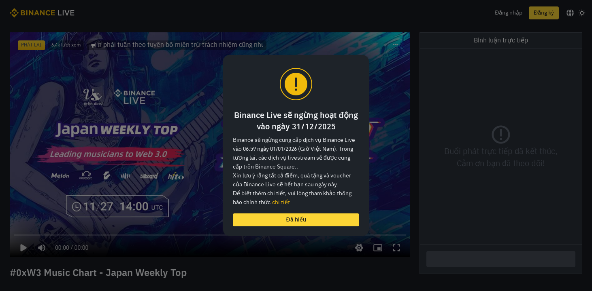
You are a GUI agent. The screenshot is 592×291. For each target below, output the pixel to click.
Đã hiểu (296, 220)
